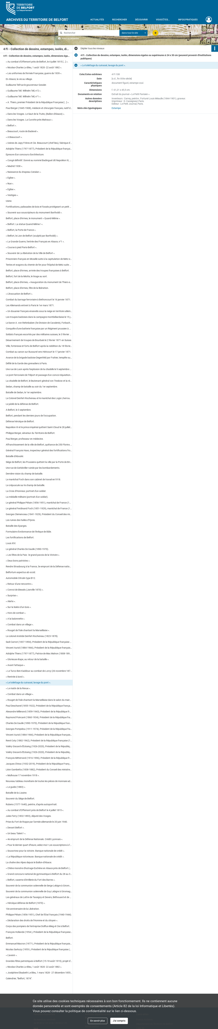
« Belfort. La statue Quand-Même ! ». (24, 224)
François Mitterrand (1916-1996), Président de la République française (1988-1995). (39, 758)
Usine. (9, 201)
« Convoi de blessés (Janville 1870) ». (25, 589)
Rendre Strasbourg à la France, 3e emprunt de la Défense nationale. (39, 566)
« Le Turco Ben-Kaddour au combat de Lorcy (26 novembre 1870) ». (39, 671)
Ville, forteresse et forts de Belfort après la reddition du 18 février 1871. (39, 346)
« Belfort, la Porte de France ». (21, 230)
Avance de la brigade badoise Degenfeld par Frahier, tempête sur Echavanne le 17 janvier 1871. (39, 357)
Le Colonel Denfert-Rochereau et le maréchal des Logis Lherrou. (38, 398)
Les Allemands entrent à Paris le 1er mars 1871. (30, 305)
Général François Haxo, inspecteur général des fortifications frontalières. (39, 450)
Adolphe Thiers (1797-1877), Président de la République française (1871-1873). (39, 148)
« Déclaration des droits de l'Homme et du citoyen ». (32, 920)
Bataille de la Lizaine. (16, 792)
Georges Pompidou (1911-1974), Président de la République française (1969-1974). (39, 729)
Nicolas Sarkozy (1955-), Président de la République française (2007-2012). (39, 949)
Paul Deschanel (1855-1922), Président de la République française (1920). (39, 705)
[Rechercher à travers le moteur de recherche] (90, 33)
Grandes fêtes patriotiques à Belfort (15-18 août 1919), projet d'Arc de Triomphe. (39, 961)
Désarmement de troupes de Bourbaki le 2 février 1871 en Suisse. (39, 340)
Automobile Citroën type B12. (21, 578)
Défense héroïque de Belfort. (20, 421)
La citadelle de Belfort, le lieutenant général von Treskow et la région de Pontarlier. (39, 380)
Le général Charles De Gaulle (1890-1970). (27, 549)
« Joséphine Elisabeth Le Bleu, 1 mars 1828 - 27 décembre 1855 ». (39, 972)
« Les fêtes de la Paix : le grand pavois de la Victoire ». (33, 555)
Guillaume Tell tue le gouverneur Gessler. (26, 85)
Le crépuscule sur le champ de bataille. (25, 485)
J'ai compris (119, 1020)
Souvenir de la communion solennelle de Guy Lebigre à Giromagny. (39, 891)
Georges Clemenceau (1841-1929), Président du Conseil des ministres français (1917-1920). (39, 514)
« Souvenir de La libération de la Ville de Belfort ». (30, 253)
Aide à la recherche (70, 38)
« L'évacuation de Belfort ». (20, 293)
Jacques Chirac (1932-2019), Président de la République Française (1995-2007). (39, 763)
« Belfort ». (11, 125)
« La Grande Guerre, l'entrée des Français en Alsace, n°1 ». (35, 241)
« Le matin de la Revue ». (18, 688)
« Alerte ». (11, 601)
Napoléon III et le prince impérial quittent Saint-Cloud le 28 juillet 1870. (39, 427)
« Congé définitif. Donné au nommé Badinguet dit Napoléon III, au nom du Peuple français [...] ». (39, 160)
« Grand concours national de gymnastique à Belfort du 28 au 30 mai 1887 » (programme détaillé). (39, 874)
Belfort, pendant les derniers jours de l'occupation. (31, 415)
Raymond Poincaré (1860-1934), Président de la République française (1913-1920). (39, 717)
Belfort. (9, 937)
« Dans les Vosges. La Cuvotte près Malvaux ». (29, 119)
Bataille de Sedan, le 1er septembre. (24, 392)
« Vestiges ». (12, 195)
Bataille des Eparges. (16, 526)
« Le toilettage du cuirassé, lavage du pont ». (28, 682)
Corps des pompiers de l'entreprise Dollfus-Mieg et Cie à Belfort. (38, 926)
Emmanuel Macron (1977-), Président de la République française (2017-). (39, 943)
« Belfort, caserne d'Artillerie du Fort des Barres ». (30, 879)
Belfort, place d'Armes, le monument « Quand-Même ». (33, 218)
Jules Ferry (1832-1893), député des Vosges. (28, 816)
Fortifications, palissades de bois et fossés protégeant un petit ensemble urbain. (39, 206)
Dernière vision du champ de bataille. (24, 473)
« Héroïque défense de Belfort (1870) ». (25, 903)
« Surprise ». (12, 595)
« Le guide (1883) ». (16, 787)
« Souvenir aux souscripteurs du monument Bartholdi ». (34, 212)
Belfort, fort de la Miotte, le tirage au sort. (26, 276)
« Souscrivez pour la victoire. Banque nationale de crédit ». (35, 850)
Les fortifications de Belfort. (20, 537)
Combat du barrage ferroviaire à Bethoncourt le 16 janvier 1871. (38, 299)
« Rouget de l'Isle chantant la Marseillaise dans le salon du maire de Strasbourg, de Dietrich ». (39, 700)
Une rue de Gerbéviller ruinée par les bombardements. (33, 468)
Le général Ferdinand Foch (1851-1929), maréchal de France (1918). (39, 508)
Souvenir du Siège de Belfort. (20, 798)
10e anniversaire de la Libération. (23, 908)
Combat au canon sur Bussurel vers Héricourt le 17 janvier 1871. (38, 351)
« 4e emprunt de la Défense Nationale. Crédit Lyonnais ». (34, 839)
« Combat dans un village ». (20, 624)
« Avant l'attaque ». (15, 665)
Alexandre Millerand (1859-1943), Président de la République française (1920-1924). (39, 711)
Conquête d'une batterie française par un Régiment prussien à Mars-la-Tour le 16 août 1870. (39, 328)
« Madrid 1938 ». (14, 166)
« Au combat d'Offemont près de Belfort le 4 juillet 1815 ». (35, 810)
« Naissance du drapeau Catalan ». (23, 172)
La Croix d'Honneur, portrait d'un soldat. (26, 491)
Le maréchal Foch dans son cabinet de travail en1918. (33, 479)
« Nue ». (10, 183)
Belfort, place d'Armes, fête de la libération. (27, 288)
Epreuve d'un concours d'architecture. (25, 154)
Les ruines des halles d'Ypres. (20, 520)
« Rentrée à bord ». (15, 676)
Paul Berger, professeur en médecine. (25, 438)
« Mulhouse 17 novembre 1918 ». (23, 775)
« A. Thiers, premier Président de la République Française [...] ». (37, 102)
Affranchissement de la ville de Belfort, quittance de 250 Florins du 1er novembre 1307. (39, 444)
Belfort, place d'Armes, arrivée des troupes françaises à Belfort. (37, 270)
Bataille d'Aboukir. (15, 456)
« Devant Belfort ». (15, 827)
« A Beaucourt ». (14, 137)
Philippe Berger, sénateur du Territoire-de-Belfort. (30, 433)
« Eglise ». (11, 177)
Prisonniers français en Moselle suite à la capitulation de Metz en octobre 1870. (39, 259)
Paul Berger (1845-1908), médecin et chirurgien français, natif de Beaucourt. (39, 108)
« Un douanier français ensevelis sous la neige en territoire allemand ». (39, 311)
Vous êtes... (163, 19)
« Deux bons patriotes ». (18, 560)
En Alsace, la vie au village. (19, 79)
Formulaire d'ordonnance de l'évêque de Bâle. (29, 531)
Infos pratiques (187, 19)
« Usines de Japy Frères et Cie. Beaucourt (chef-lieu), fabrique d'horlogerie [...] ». (39, 143)
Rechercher (119, 19)
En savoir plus (97, 1020)
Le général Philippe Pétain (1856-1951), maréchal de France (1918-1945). (39, 502)
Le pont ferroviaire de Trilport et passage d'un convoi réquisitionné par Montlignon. (39, 375)
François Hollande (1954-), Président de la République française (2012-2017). (39, 932)
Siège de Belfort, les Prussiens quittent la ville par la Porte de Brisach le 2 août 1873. (39, 462)
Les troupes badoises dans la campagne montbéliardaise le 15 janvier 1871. (39, 317)
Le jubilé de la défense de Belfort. (23, 404)
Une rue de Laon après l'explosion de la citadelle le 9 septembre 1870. (39, 369)
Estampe (116, 108)
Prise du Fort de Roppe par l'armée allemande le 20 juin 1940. (37, 821)
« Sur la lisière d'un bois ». (18, 607)
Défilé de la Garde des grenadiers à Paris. (26, 363)
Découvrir (141, 19)
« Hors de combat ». (16, 613)
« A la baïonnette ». (15, 618)
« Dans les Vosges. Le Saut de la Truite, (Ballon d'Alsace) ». (35, 114)
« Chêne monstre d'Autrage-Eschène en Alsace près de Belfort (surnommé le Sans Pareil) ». (39, 868)
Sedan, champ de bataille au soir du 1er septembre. (32, 386)
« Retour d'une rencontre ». (19, 584)
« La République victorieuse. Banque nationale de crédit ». (35, 856)
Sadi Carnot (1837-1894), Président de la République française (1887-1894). (39, 642)
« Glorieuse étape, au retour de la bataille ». (27, 659)
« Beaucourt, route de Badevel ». (22, 131)
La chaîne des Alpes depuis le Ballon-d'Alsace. (29, 862)
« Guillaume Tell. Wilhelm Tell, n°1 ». (23, 96)
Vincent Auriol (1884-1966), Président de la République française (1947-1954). (39, 647)
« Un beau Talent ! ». (16, 833)
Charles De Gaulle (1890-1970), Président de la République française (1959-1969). (39, 723)
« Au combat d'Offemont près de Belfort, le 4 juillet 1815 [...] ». (37, 61)
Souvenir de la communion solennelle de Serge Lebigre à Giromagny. (39, 885)
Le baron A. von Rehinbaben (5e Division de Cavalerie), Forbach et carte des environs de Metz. (39, 322)
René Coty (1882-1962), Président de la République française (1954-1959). (39, 740)
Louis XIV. (11, 543)
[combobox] (133, 33)
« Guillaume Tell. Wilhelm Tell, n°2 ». (23, 90)
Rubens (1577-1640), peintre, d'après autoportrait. (31, 804)
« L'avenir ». (11, 955)
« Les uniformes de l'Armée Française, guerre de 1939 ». (34, 73)
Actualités (97, 19)
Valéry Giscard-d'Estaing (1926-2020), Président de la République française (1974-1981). (39, 746)
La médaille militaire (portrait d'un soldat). (27, 497)
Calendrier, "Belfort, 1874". (19, 978)
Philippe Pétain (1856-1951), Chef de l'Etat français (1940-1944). (39, 914)
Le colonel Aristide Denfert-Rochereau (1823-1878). (32, 636)
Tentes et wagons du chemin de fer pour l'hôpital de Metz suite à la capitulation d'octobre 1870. (39, 264)
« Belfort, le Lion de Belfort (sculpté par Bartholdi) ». (32, 235)
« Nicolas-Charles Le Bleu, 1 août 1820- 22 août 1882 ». (34, 67)
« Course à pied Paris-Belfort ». (22, 247)
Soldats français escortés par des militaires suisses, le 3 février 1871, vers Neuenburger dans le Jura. (39, 334)
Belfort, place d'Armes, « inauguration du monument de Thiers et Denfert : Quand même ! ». (39, 282)
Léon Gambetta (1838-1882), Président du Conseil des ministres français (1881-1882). (39, 769)
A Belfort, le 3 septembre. (18, 409)
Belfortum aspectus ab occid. (21, 572)
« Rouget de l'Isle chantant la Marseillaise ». (28, 630)
